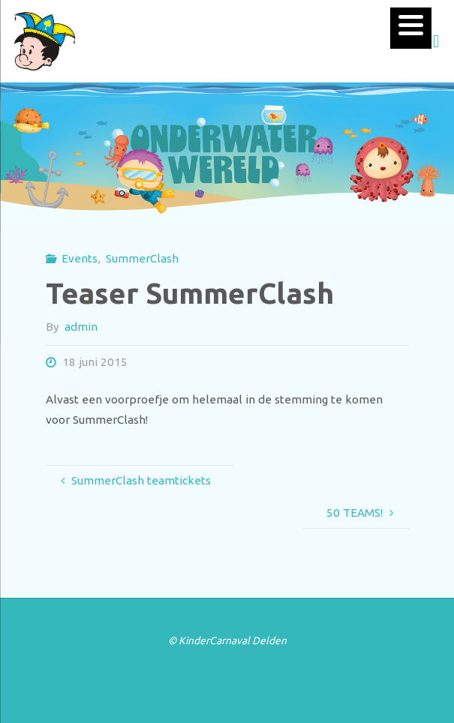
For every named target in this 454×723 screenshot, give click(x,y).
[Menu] (410, 28)
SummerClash (142, 258)
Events (80, 258)
